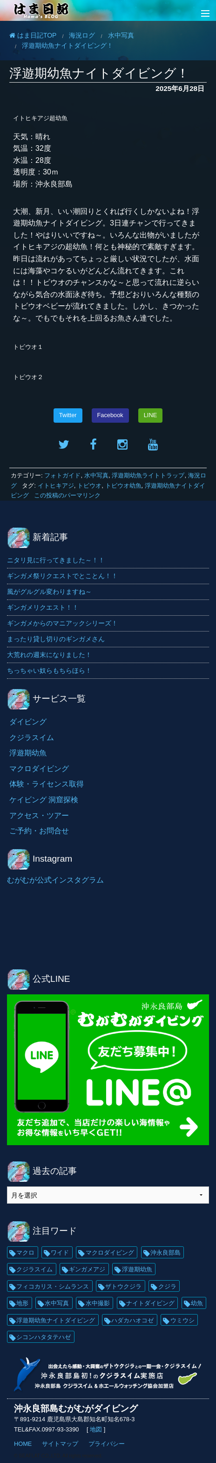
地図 (96, 1429)
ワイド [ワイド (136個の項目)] (60, 1252)
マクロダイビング (39, 769)
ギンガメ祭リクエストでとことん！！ (62, 576)
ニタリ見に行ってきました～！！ (56, 560)
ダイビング (28, 722)
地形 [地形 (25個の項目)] (22, 1303)
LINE (150, 415)
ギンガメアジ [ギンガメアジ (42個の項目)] (87, 1269)
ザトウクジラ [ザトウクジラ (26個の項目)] (123, 1286)
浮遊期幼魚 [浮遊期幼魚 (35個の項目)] (137, 1269)
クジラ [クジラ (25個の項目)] (167, 1286)
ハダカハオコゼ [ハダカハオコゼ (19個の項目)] (132, 1320)
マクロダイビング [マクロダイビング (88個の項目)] (110, 1252)
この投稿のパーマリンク (67, 495)
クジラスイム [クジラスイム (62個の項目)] (34, 1269)
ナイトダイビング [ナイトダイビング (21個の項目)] (150, 1303)
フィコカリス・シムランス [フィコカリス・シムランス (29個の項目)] (52, 1286)
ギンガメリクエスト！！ (43, 607)
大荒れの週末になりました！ (49, 654)
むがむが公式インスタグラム (55, 880)
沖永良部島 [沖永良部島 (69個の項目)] (165, 1252)
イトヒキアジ (56, 485)
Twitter (68, 415)
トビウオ (89, 485)
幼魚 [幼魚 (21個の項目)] (197, 1303)
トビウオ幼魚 (123, 485)
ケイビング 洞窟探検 (43, 800)
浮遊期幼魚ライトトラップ (148, 475)
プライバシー (106, 1443)
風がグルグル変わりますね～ (49, 591)
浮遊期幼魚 (28, 753)
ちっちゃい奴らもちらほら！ (49, 670)
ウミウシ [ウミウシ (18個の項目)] (182, 1320)
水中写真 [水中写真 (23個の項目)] (57, 1303)
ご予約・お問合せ (39, 831)
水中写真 (96, 475)
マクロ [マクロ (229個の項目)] (25, 1252)
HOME (23, 1443)
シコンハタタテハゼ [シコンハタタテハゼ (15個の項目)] (43, 1337)
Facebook (110, 415)
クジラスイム (31, 737)
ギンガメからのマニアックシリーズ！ (62, 623)
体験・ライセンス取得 (46, 784)
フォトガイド (62, 475)
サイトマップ (60, 1443)
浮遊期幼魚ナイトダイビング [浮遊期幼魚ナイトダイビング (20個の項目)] (55, 1320)
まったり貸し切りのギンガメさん (56, 639)
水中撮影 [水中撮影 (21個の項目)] (98, 1303)
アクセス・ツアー (39, 815)
